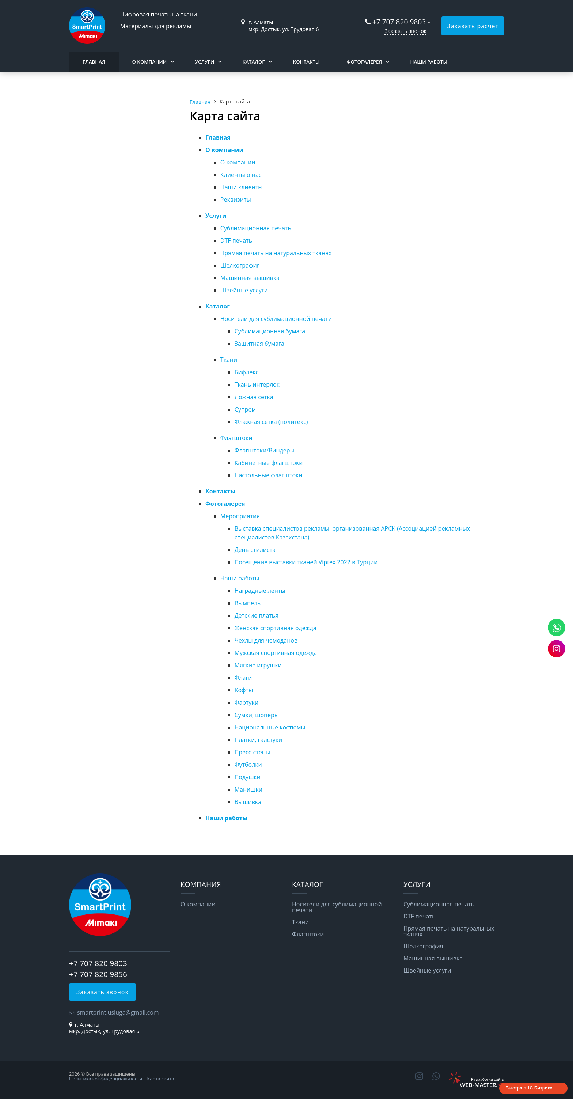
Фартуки (246, 702)
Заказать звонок (405, 30)
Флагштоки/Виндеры (265, 450)
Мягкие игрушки (258, 665)
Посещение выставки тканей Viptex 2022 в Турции (306, 562)
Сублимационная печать (255, 228)
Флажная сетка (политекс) (271, 422)
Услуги (205, 61)
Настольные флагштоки (269, 475)
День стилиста (255, 550)
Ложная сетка (254, 397)
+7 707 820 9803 (400, 22)
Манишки (248, 789)
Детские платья (257, 615)
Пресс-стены (252, 752)
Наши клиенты (241, 187)
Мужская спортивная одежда (276, 653)
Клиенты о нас (241, 175)
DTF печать (236, 240)
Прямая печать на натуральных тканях (276, 253)
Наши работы (428, 61)
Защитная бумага (259, 344)
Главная (94, 61)
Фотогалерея (364, 61)
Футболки (248, 765)
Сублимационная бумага (270, 331)
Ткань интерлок (257, 384)
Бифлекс (246, 372)
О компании (149, 61)
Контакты (306, 61)
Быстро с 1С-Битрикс (528, 1088)
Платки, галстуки (258, 740)
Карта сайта (160, 1078)
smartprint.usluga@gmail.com (118, 1012)
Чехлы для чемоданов (266, 640)
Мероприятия (240, 516)
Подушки (248, 777)
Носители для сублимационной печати (276, 319)
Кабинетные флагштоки (269, 463)
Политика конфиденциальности (105, 1078)
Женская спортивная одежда (275, 628)
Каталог (254, 61)
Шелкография (240, 265)
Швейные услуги (244, 290)
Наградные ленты (260, 591)
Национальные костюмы (270, 727)
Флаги (243, 678)
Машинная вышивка (250, 278)
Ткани (228, 360)
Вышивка (248, 802)
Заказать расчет (472, 26)
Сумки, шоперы (257, 715)
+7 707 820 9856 (98, 974)
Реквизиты (235, 200)
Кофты (244, 690)
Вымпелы (248, 603)
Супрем (245, 409)
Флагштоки (236, 438)
